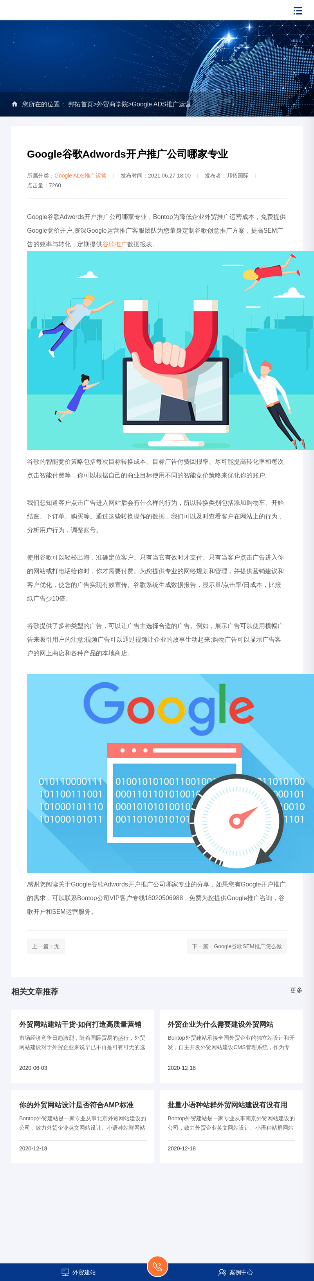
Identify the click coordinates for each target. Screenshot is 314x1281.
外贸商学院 (112, 104)
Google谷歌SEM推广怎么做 (248, 946)
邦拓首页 (80, 104)
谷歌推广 (114, 244)
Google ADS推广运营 (161, 104)
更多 (296, 990)
